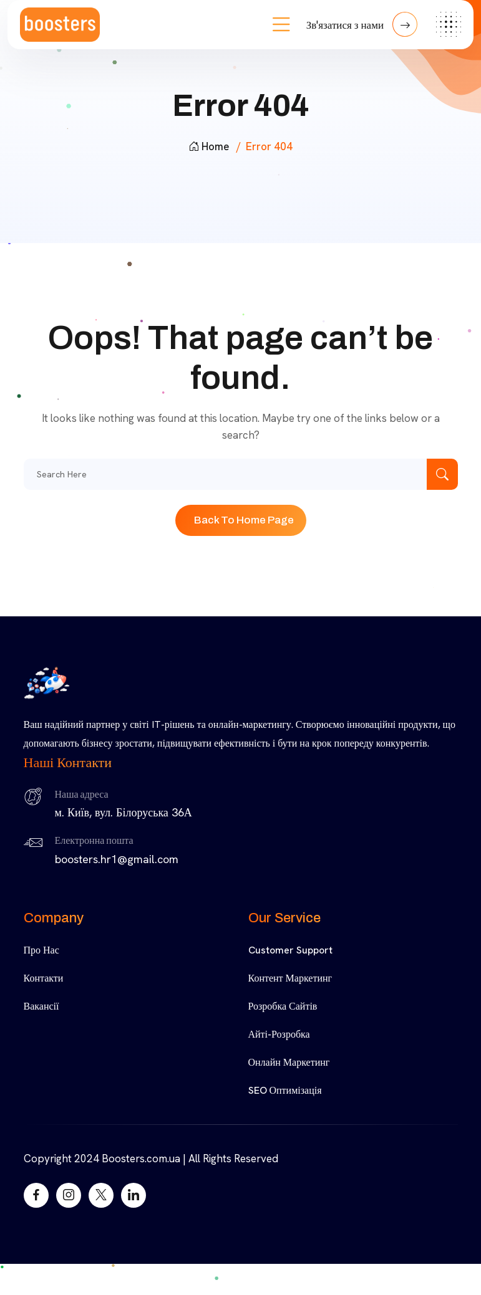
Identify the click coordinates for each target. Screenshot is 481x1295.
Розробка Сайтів (283, 1006)
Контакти (44, 978)
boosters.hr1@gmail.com (116, 859)
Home (208, 146)
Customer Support (290, 950)
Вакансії (41, 1006)
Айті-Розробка (279, 1034)
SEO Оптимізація (285, 1090)
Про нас (41, 950)
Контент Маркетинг (290, 978)
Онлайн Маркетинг (289, 1062)
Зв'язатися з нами (361, 24)
